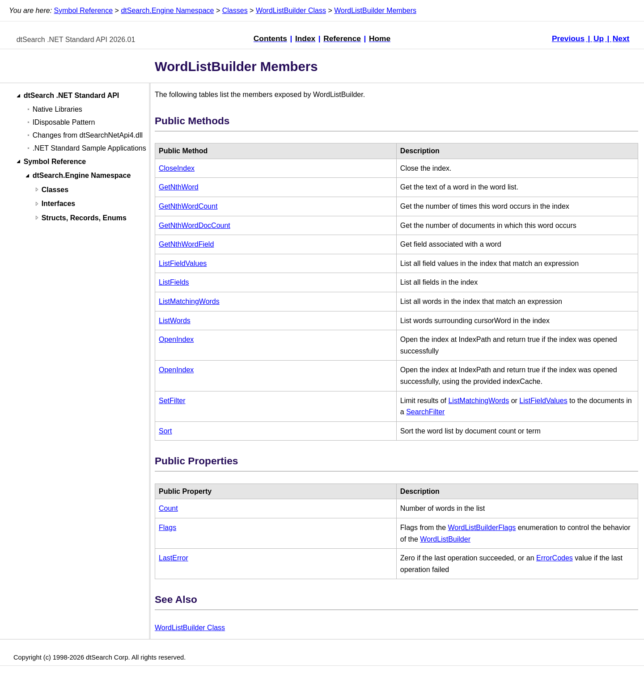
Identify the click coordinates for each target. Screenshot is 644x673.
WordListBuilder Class (291, 10)
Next (621, 38)
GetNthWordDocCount (194, 225)
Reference (342, 38)
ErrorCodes (554, 558)
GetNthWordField (186, 244)
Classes (235, 10)
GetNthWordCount (188, 206)
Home (379, 38)
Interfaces (59, 204)
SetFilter (172, 400)
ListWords (175, 320)
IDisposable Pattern (64, 122)
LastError (173, 558)
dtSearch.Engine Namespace (167, 10)
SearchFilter (425, 412)
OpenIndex (176, 339)
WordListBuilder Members (375, 10)
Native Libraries (57, 109)
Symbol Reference (83, 10)
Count (168, 508)
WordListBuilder (445, 539)
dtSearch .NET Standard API (71, 96)
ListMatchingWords (189, 301)
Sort (165, 431)
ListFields (174, 282)
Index (305, 38)
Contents (270, 38)
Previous (568, 38)
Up (598, 38)
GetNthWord (179, 187)
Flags (167, 527)
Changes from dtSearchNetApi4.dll (88, 135)
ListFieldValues (183, 263)
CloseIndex (177, 168)
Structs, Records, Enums (84, 218)
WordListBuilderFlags (482, 527)
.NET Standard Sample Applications (89, 148)
